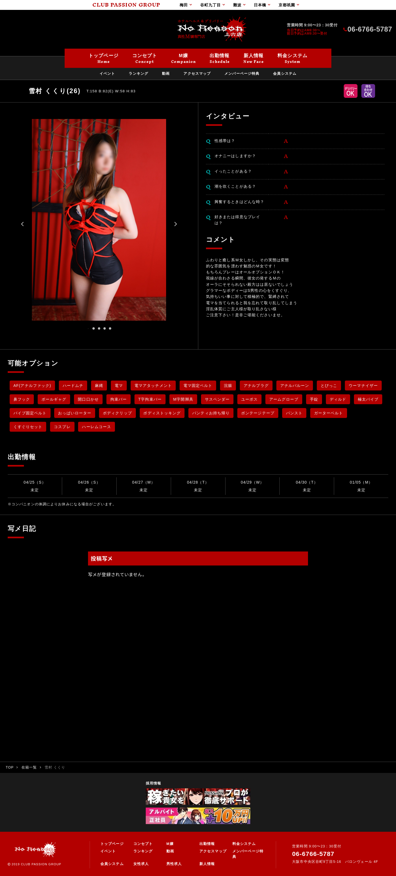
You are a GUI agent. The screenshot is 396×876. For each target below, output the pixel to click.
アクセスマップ (213, 851)
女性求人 (141, 864)
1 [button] (88, 329)
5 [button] (110, 329)
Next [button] (176, 226)
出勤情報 (207, 844)
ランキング (143, 851)
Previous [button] (22, 226)
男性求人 (174, 864)
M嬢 (170, 844)
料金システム (244, 844)
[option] (99, 220)
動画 (170, 851)
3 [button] (99, 329)
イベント (108, 851)
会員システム (112, 864)
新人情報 (207, 864)
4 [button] (104, 329)
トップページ (112, 844)
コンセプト (143, 844)
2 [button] (93, 329)
